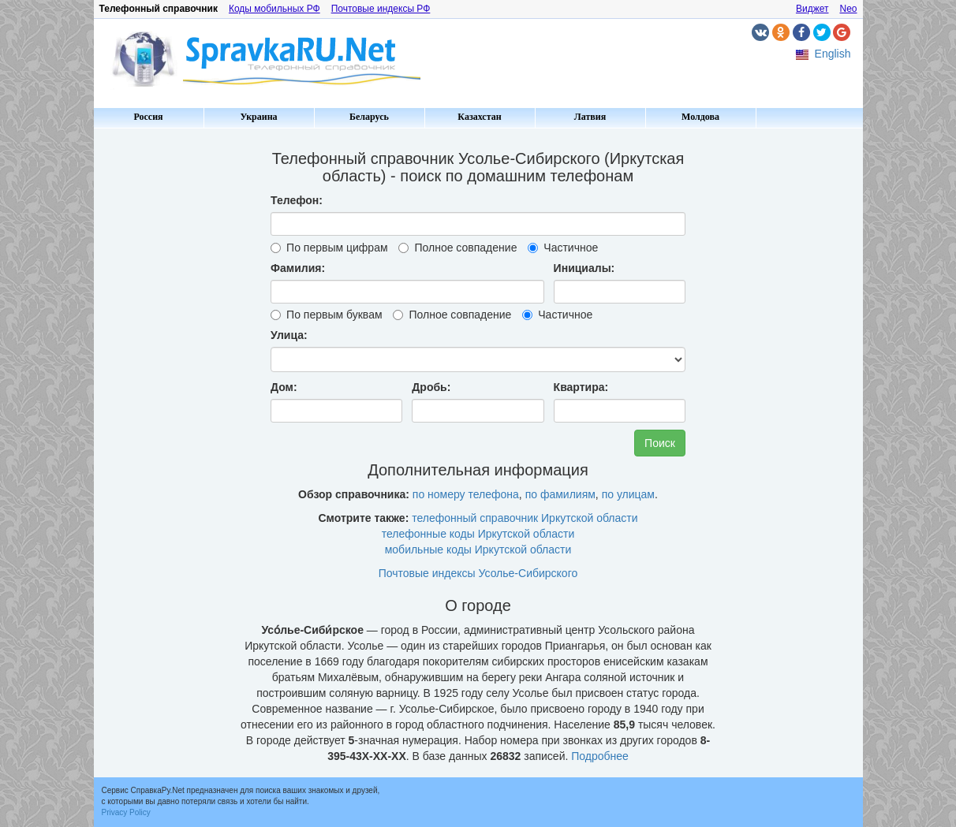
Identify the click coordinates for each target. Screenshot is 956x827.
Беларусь (369, 116)
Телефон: (297, 200)
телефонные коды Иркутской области (478, 533)
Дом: (284, 387)
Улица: (289, 335)
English (833, 53)
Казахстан (479, 116)
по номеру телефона (466, 494)
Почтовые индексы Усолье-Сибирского (478, 573)
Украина (258, 116)
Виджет (812, 8)
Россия (147, 116)
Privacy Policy (126, 812)
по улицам (628, 494)
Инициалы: (584, 268)
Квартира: (581, 387)
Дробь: (431, 387)
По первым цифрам (329, 247)
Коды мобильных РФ (274, 8)
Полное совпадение (457, 247)
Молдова (700, 116)
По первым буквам (326, 314)
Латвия (590, 116)
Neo (848, 8)
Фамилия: (298, 268)
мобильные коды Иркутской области (478, 549)
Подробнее (600, 756)
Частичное (563, 247)
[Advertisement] (161, 370)
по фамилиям (560, 494)
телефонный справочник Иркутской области (524, 518)
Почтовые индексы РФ (381, 8)
